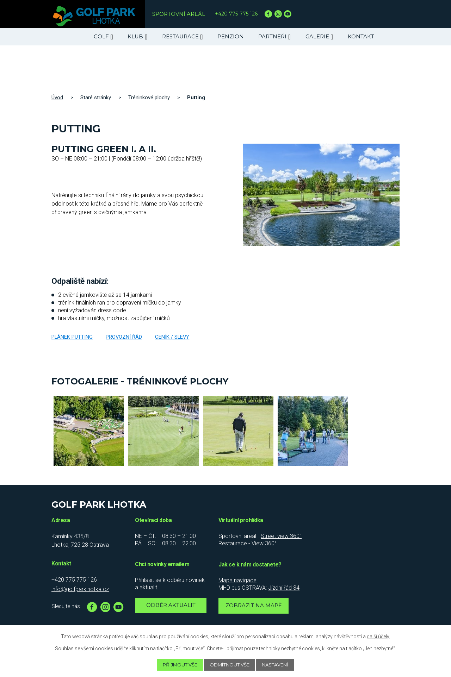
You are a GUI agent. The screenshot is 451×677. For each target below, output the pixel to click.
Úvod (57, 97)
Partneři (272, 36)
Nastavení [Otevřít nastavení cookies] (280, 665)
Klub (135, 36)
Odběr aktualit (171, 606)
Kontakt (361, 36)
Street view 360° (281, 536)
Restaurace (180, 36)
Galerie (317, 36)
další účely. (378, 636)
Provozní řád (124, 337)
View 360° (264, 543)
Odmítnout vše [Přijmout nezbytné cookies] (230, 665)
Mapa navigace (237, 580)
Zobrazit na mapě (255, 606)
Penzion (230, 36)
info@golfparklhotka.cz (80, 589)
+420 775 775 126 (237, 14)
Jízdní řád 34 (283, 587)
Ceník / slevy (172, 337)
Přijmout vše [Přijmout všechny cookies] (176, 665)
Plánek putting (72, 337)
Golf (101, 36)
